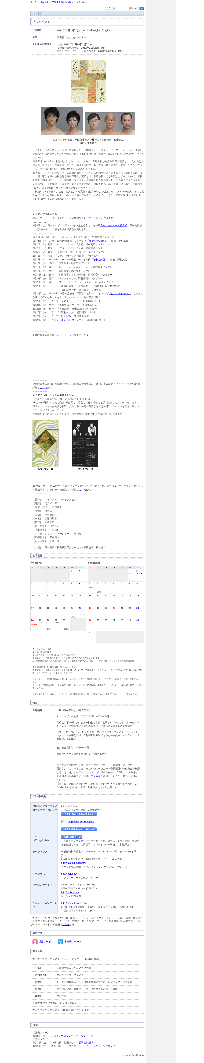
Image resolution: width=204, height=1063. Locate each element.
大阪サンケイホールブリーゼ (77, 1036)
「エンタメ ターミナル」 (72, 319)
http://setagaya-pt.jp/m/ (81, 821)
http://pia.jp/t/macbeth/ (73, 862)
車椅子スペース (72, 941)
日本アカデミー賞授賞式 (113, 225)
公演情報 (44, 2)
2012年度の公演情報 (61, 2)
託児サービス (46, 941)
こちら (85, 218)
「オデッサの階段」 (98, 240)
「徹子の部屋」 (99, 259)
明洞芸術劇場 (86, 1042)
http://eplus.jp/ (69, 873)
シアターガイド (69, 301)
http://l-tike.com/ (70, 892)
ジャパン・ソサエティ (103, 1045)
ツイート (110, 8)
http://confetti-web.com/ (74, 903)
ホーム (33, 2)
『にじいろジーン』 (120, 293)
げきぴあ (66, 316)
